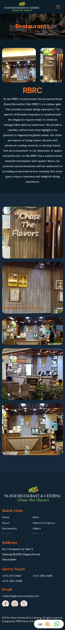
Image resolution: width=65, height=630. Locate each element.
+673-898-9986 (43, 576)
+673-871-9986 (11, 576)
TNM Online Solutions (28, 621)
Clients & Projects (44, 523)
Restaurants (9, 528)
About (6, 523)
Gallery (37, 528)
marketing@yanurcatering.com (17, 596)
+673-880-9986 (12, 581)
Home (5, 517)
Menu (36, 517)
